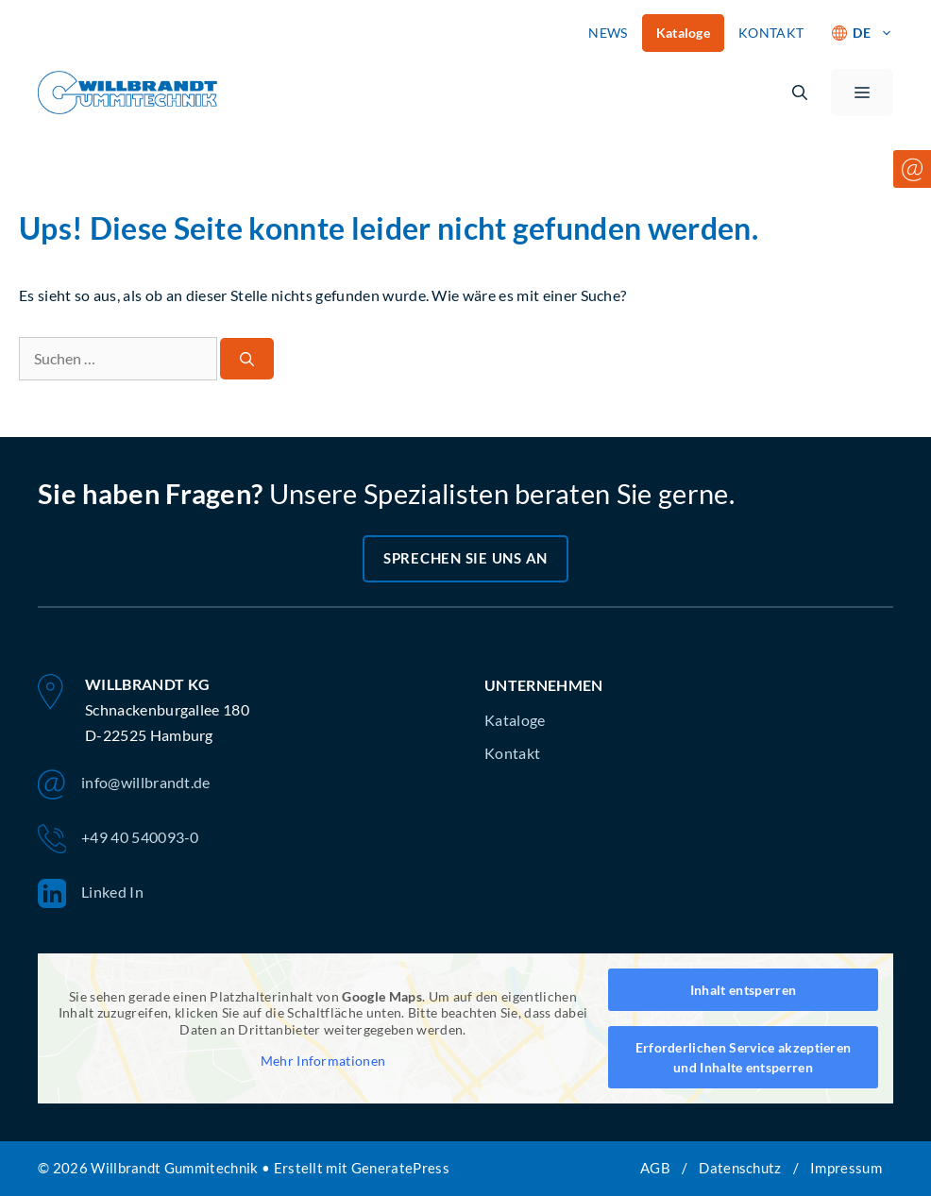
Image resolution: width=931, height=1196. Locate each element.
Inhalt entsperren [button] (743, 990)
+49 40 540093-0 (118, 839)
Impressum (846, 1167)
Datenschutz (740, 1167)
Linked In (91, 894)
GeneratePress (400, 1167)
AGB (655, 1167)
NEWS (607, 33)
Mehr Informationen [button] (323, 1061)
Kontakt (512, 753)
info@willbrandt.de (124, 784)
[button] (800, 92)
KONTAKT (771, 33)
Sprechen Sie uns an (465, 557)
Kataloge (683, 33)
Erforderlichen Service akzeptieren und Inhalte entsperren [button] (743, 1057)
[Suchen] (247, 359)
